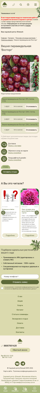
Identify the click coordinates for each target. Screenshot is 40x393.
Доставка (20, 328)
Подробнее (10, 235)
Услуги (20, 305)
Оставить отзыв (10, 172)
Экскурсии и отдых (20, 319)
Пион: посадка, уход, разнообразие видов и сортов (29, 211)
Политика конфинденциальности (25, 371)
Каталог (20, 310)
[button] (3, 212)
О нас (20, 296)
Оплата (20, 323)
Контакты (20, 332)
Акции (20, 301)
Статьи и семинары (20, 314)
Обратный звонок (20, 350)
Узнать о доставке (14, 146)
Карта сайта (8, 371)
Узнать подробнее (14, 153)
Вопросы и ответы (8, 209)
